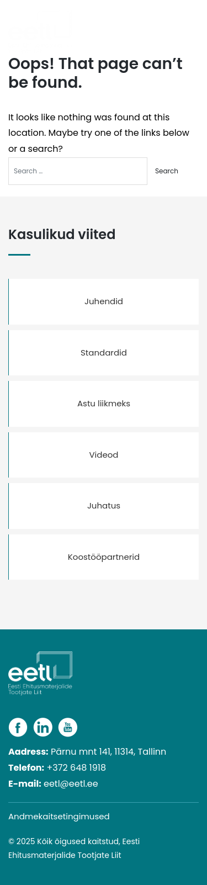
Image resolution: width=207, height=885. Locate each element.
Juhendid (103, 301)
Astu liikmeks (103, 403)
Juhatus (103, 505)
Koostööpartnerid (104, 557)
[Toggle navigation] (194, 23)
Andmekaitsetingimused (59, 816)
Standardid (104, 352)
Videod (103, 454)
